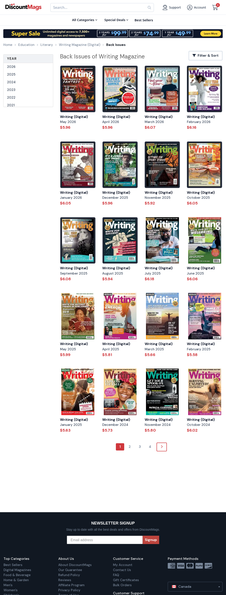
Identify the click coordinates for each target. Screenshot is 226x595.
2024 (11, 82)
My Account (122, 565)
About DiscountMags (75, 565)
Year (12, 58)
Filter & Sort (206, 55)
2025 (11, 74)
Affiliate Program (71, 585)
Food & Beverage (17, 575)
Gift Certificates (126, 580)
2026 (11, 67)
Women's (11, 590)
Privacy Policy (69, 590)
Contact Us (122, 570)
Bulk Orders (122, 585)
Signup (151, 539)
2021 (11, 105)
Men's (8, 585)
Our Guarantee (70, 570)
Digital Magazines (17, 570)
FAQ (116, 575)
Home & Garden (16, 580)
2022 (11, 97)
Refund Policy (69, 575)
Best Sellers (13, 565)
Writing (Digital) (74, 116)
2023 (11, 90)
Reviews (64, 580)
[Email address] (105, 540)
